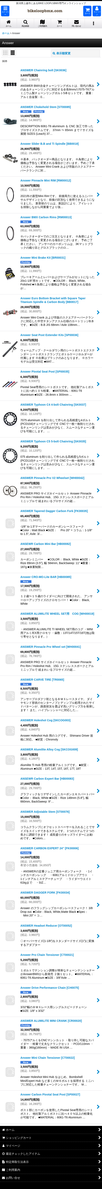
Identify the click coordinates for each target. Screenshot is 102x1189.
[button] (5, 11)
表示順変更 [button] (62, 53)
